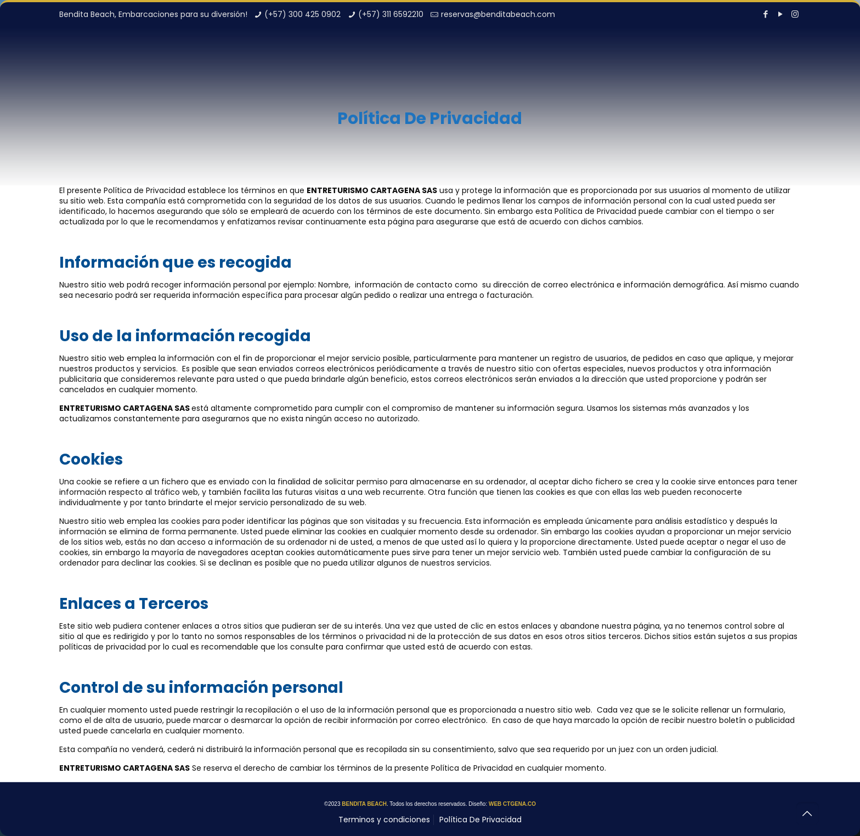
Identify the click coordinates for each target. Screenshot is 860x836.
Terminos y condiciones (384, 819)
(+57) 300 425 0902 (302, 14)
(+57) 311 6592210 (390, 14)
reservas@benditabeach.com (498, 14)
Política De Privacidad (480, 819)
